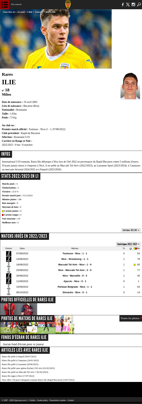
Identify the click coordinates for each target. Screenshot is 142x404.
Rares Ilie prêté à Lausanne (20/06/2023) (20, 364)
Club (29, 12)
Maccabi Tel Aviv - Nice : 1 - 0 (74, 264)
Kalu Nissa (112, 387)
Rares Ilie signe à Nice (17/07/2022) (18, 376)
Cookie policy (42, 400)
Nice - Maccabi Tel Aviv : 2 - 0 (74, 270)
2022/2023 (7, 144)
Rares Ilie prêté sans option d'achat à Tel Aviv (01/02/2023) (28, 368)
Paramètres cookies (58, 400)
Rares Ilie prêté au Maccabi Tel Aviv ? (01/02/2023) (25, 372)
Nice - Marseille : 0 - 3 (75, 275)
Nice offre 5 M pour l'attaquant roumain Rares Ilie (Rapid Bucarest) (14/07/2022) (38, 380)
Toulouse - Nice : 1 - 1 (74, 253)
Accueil (21, 12)
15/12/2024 (27, 195)
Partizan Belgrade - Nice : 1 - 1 (75, 286)
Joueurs (39, 12)
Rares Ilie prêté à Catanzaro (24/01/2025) (20, 360)
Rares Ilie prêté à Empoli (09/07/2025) (19, 356)
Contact (70, 400)
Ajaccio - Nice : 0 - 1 (74, 281)
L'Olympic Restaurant (64, 387)
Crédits (32, 400)
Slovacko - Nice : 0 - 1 (74, 292)
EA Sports (26, 387)
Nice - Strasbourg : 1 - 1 (74, 259)
